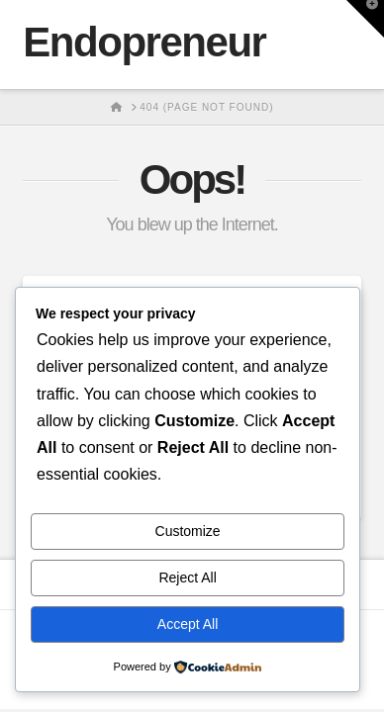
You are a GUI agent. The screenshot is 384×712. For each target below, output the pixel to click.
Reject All (187, 577)
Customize (188, 531)
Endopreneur (144, 42)
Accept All (187, 624)
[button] (365, 19)
